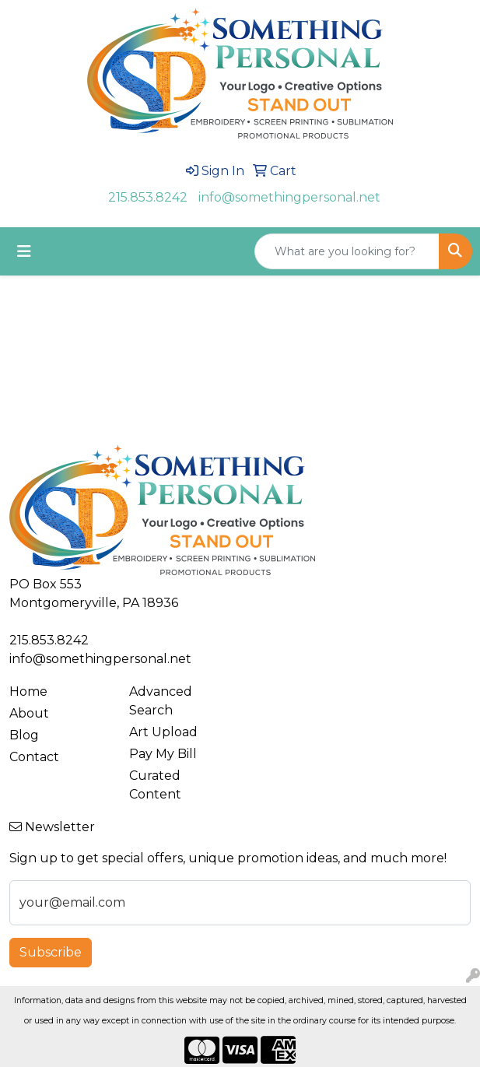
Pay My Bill (163, 753)
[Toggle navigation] (24, 251)
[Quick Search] (347, 251)
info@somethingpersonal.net (289, 197)
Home (28, 691)
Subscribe (50, 952)
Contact (34, 756)
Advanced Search (160, 701)
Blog (24, 735)
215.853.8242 (147, 197)
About (29, 713)
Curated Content (155, 785)
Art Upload (163, 732)
